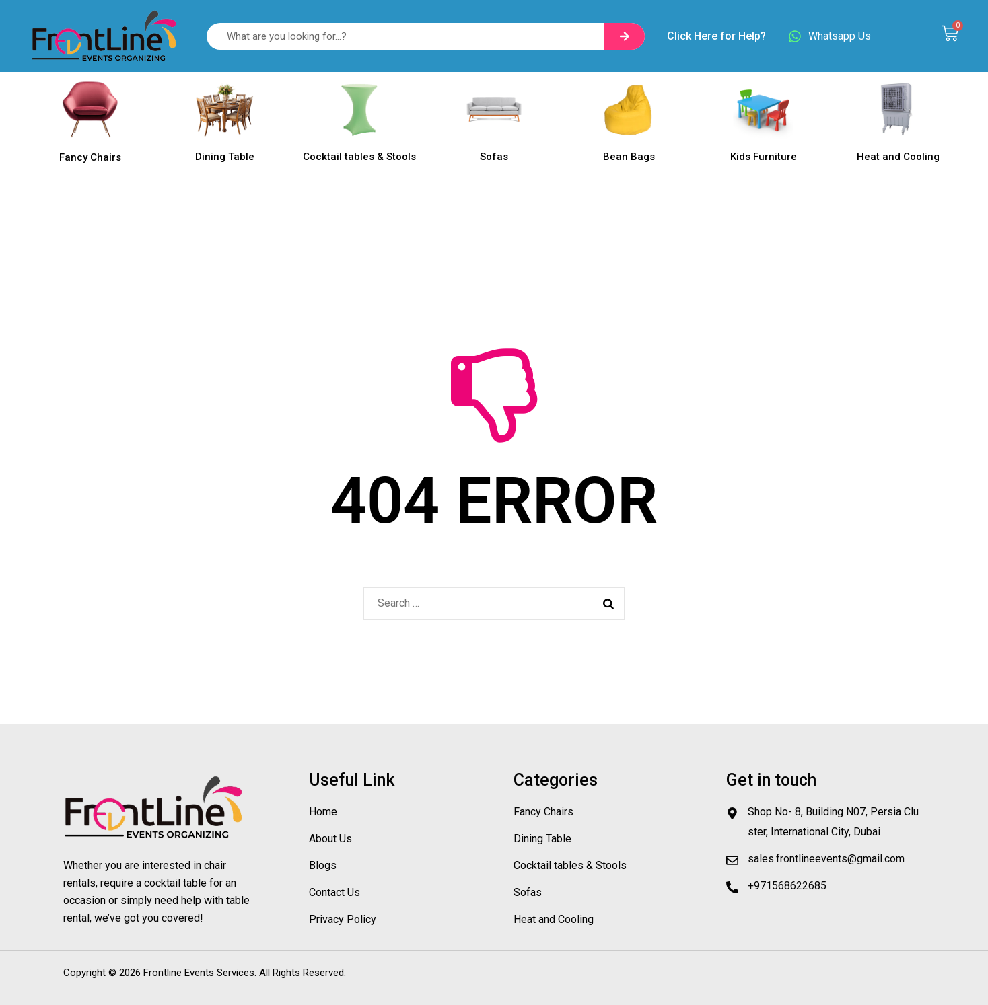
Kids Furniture (763, 157)
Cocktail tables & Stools (359, 157)
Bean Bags (629, 157)
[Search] (624, 36)
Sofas (494, 157)
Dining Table (224, 157)
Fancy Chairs (90, 157)
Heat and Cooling (898, 157)
